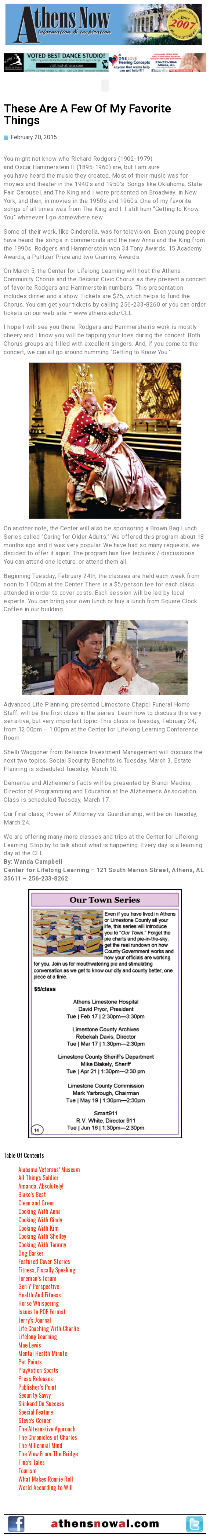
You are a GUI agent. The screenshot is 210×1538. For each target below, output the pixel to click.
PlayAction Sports (38, 1370)
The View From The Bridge (48, 1453)
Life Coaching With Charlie (48, 1328)
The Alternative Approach (47, 1428)
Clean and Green (36, 1202)
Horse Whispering (38, 1303)
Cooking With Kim (38, 1228)
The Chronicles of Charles (47, 1437)
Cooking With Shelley (42, 1236)
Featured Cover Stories (44, 1261)
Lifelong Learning (37, 1336)
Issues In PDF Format (42, 1311)
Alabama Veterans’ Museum (49, 1169)
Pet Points (30, 1361)
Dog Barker (31, 1253)
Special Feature (35, 1412)
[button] (104, 85)
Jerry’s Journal (34, 1320)
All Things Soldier (38, 1177)
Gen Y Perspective (38, 1286)
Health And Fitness (39, 1294)
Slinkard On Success (41, 1403)
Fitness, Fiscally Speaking (46, 1269)
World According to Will (45, 1487)
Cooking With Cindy (40, 1219)
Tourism (27, 1470)
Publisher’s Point (37, 1387)
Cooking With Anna (39, 1211)
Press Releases (35, 1378)
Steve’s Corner (34, 1420)
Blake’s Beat (32, 1194)
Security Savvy (34, 1395)
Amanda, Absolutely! (41, 1186)
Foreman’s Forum (37, 1278)
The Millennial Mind (40, 1445)
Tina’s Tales (31, 1462)
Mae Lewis (29, 1345)
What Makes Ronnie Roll (45, 1479)
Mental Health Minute (42, 1353)
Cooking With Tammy (42, 1244)
